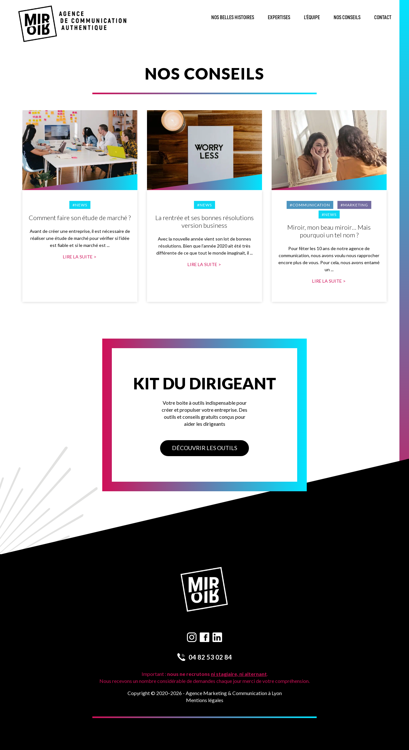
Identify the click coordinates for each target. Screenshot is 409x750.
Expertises (279, 17)
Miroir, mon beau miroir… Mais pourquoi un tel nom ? (329, 231)
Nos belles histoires (232, 17)
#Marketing (354, 205)
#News (80, 205)
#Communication (310, 205)
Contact (382, 17)
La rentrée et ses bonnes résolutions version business (204, 221)
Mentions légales (204, 700)
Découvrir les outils (204, 447)
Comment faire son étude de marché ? (80, 217)
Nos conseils (347, 17)
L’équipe (312, 17)
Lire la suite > (79, 256)
